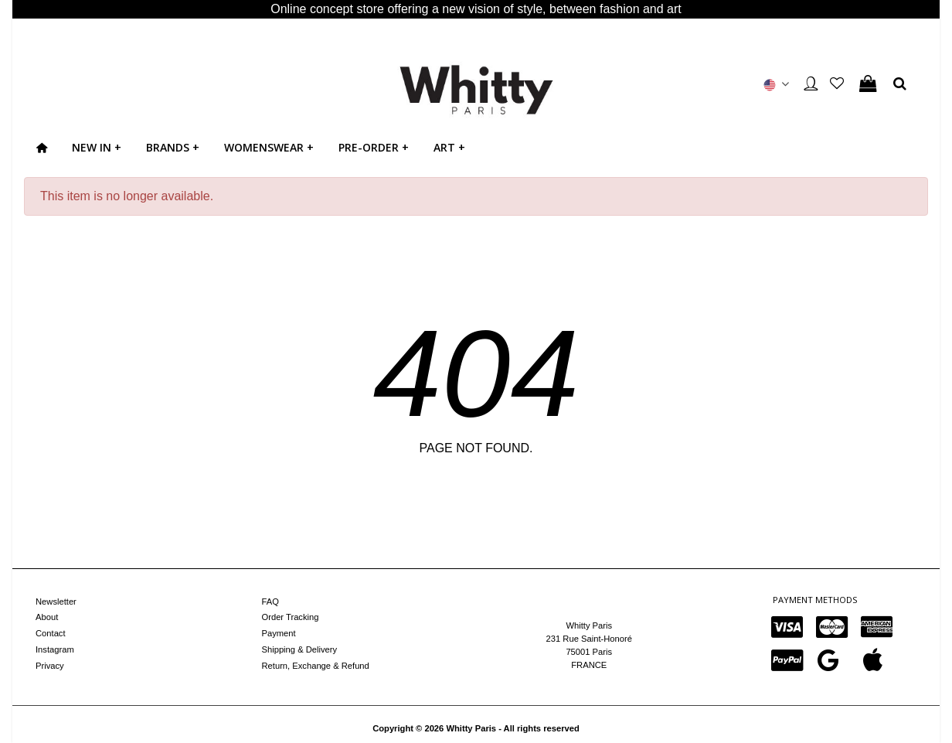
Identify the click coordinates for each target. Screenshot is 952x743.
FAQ (270, 601)
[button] (777, 84)
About (47, 617)
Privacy (50, 665)
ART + (449, 147)
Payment (279, 633)
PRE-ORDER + (373, 147)
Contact (51, 633)
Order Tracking (290, 617)
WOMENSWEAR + (269, 147)
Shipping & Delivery (300, 649)
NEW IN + (96, 147)
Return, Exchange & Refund (315, 665)
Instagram (55, 649)
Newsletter (56, 601)
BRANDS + (172, 147)
